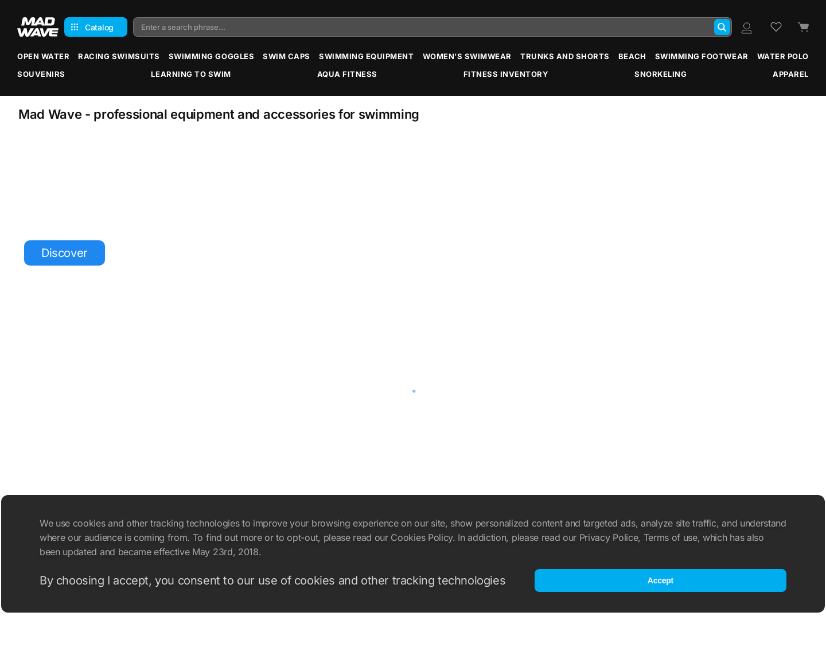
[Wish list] (776, 27)
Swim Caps (286, 56)
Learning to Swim (191, 74)
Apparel (791, 74)
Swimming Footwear (702, 56)
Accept (660, 580)
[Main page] (38, 27)
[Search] (722, 27)
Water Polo (783, 56)
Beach (632, 56)
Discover (64, 253)
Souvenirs (41, 74)
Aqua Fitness (347, 74)
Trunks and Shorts (565, 56)
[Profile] (746, 27)
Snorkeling (660, 74)
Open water (43, 56)
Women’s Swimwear (467, 56)
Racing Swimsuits (118, 56)
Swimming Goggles (211, 56)
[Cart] (803, 27)
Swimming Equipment (366, 56)
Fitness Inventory (506, 74)
